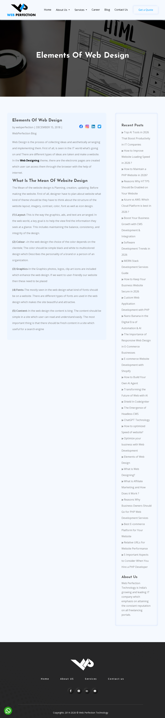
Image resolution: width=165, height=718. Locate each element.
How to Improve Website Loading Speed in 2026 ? (135, 157)
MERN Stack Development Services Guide (134, 267)
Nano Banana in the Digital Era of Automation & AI (134, 322)
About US (67, 678)
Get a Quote (145, 10)
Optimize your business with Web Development (132, 444)
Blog (107, 9)
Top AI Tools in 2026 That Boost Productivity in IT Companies (135, 138)
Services (91, 678)
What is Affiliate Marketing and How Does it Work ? (133, 487)
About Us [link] (62, 10)
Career (96, 9)
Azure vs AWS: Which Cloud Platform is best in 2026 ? (136, 206)
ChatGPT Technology (135, 420)
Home (47, 9)
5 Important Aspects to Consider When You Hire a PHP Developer (135, 561)
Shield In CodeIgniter (135, 401)
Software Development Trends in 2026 (135, 248)
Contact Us (121, 9)
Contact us (116, 678)
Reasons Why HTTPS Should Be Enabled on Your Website (135, 187)
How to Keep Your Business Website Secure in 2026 (133, 285)
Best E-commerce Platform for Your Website (133, 530)
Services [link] (80, 10)
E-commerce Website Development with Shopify (135, 365)
